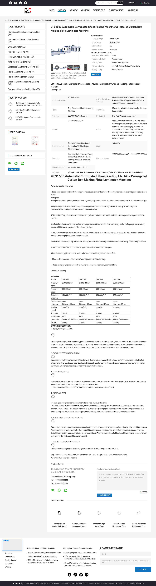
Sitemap (8, 567)
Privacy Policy (18, 583)
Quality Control (116, 10)
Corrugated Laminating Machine (22, 89)
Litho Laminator (15, 47)
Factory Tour (99, 10)
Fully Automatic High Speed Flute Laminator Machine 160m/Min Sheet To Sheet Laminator (80, 558)
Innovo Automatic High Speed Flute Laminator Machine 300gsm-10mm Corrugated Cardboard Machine (139, 525)
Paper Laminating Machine (19, 72)
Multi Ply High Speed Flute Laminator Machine (109, 455)
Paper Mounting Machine (19, 77)
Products (62, 10)
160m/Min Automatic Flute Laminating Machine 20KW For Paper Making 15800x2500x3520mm (43, 561)
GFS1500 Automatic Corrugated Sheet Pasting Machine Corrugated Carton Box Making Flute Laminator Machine (68, 75)
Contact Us (133, 10)
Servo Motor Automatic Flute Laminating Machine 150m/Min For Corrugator (80, 564)
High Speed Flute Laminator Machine (35, 20)
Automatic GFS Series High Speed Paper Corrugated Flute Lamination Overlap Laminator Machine (59, 525)
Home (51, 10)
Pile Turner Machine (16, 52)
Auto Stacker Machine (17, 62)
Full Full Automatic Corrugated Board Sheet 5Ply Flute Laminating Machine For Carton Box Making (79, 525)
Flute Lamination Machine (19, 57)
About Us (85, 10)
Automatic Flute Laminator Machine (23, 39)
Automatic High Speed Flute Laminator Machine (73, 455)
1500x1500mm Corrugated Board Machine (44, 553)
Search (120, 3)
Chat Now (131, 3)
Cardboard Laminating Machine (21, 67)
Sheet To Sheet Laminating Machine (23, 82)
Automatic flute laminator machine (64, 458)
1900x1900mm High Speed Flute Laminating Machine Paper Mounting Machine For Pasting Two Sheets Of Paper (119, 525)
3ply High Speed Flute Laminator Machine (81, 553)
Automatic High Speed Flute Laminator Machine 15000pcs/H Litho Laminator (99, 525)
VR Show (74, 10)
